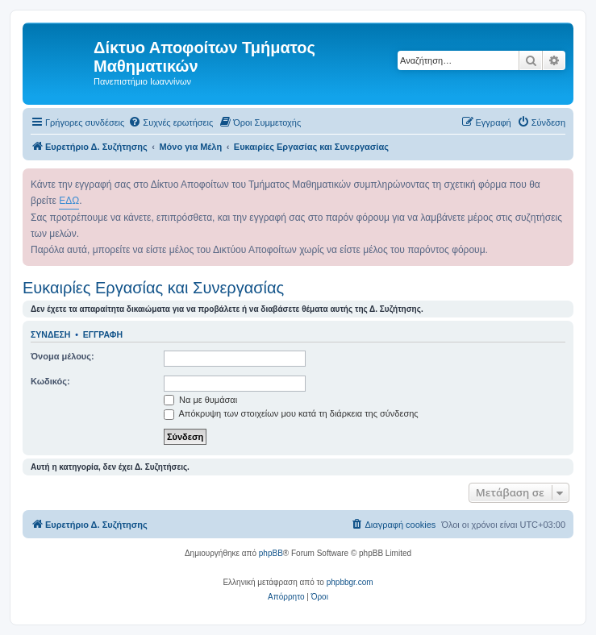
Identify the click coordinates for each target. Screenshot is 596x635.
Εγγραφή (103, 334)
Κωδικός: (50, 381)
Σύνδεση (50, 334)
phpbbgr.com (350, 582)
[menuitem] (170, 122)
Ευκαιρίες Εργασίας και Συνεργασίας (153, 288)
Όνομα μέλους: (62, 356)
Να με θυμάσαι (200, 400)
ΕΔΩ (69, 200)
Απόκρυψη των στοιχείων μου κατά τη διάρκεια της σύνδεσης (291, 413)
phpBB (271, 553)
